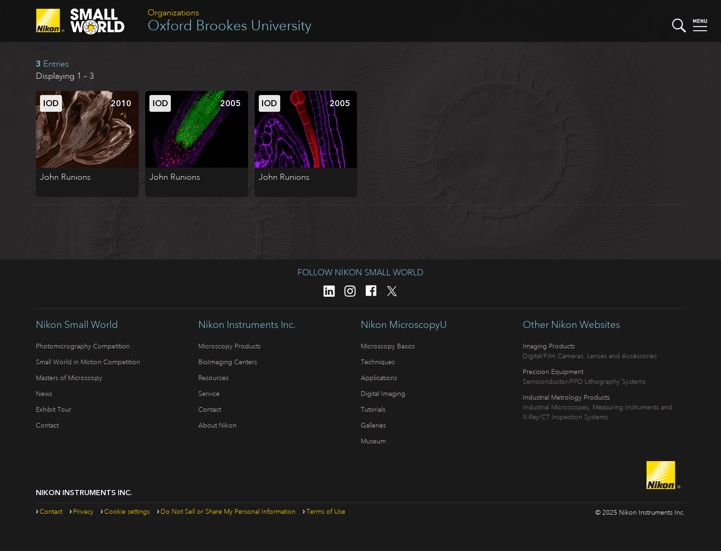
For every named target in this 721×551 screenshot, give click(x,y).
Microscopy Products (229, 346)
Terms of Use (325, 511)
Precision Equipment (553, 371)
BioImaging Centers (227, 362)
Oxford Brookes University (229, 25)
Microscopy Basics (388, 346)
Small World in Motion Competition (88, 362)
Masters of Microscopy (69, 378)
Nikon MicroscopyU (404, 325)
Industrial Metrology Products (566, 397)
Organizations (173, 12)
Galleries (373, 425)
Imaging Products (549, 346)
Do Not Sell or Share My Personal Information (228, 511)
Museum (373, 441)
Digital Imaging (383, 393)
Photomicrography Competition (83, 346)
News (44, 393)
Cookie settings (127, 511)
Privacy (83, 511)
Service (209, 393)
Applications (379, 378)
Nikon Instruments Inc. (247, 325)
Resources (213, 378)
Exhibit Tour (53, 409)
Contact (47, 425)
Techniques (378, 362)
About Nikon (217, 425)
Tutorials (373, 409)
